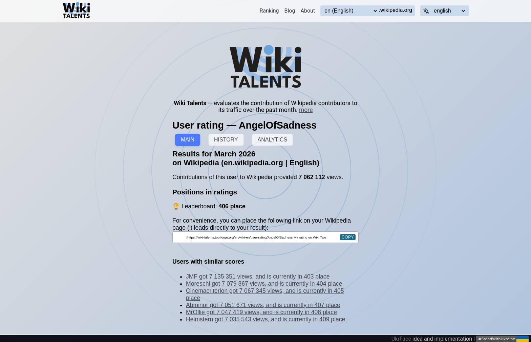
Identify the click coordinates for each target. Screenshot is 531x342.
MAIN (187, 139)
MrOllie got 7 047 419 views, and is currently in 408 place (261, 312)
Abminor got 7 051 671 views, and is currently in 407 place (263, 305)
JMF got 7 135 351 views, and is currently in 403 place (258, 276)
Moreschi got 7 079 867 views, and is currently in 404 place (264, 283)
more (306, 110)
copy (348, 237)
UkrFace (401, 339)
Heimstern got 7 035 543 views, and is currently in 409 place (265, 319)
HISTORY (226, 139)
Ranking (269, 10)
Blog (289, 10)
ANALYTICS (273, 139)
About (308, 10)
